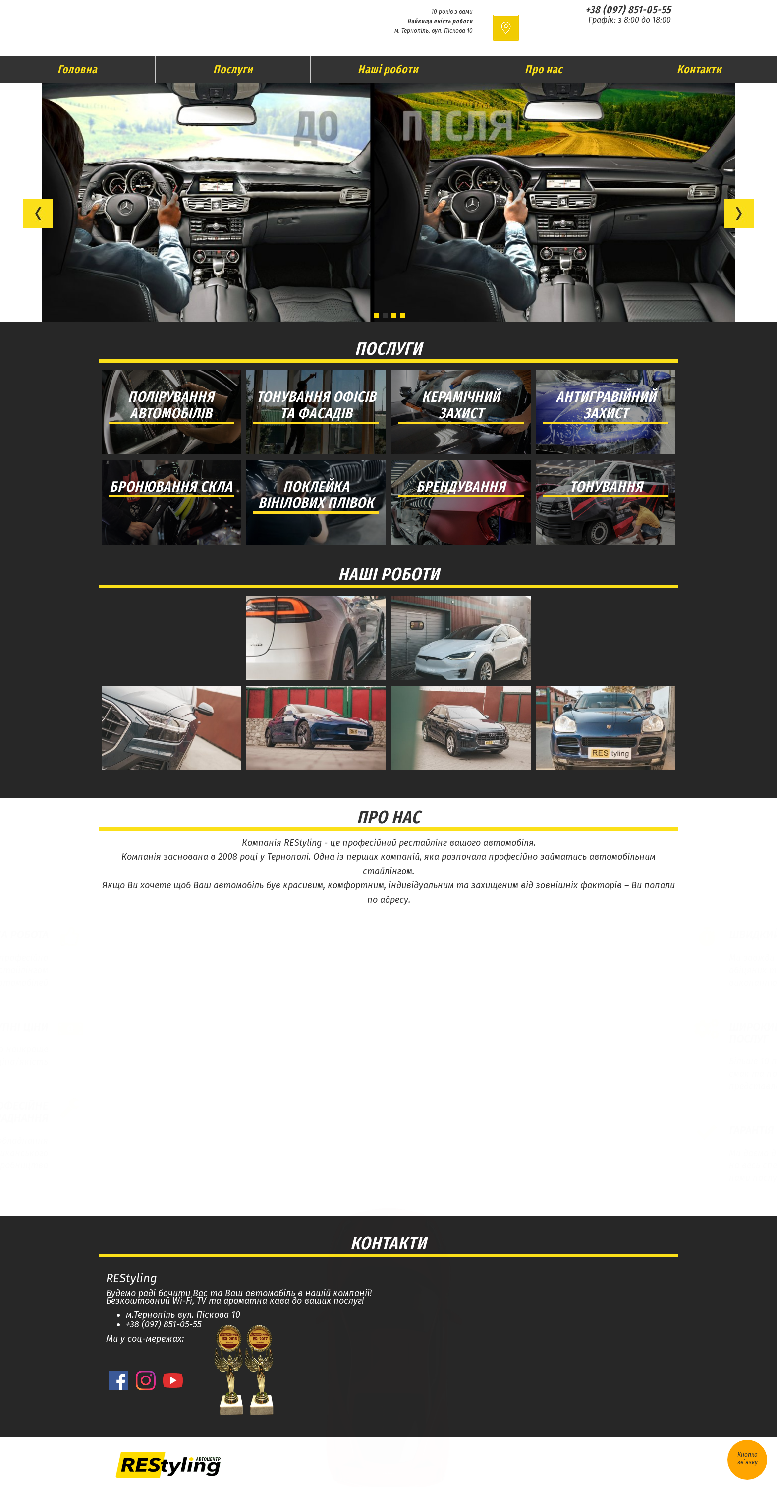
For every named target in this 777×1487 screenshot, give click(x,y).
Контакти (699, 69)
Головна (77, 69)
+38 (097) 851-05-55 (628, 9)
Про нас (543, 69)
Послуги (233, 69)
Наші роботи (388, 69)
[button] (38, 213)
